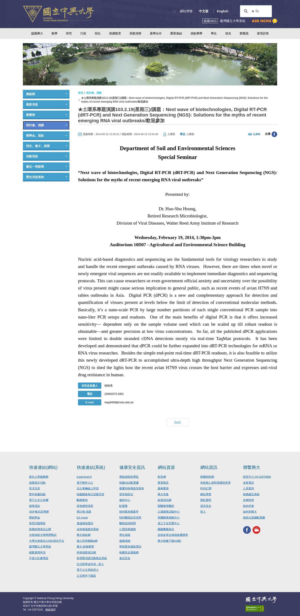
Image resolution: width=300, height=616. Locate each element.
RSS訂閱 (205, 488)
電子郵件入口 (85, 482)
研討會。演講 (35, 125)
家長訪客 (263, 33)
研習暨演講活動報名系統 (92, 558)
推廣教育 (115, 33)
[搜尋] (255, 11)
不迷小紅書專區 (38, 558)
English (222, 11)
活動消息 (32, 156)
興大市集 (163, 494)
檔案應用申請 (37, 552)
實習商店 (163, 482)
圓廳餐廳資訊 (166, 529)
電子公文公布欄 (38, 500)
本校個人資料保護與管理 (215, 482)
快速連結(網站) (43, 467)
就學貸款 (34, 506)
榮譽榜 (30, 115)
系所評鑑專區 (37, 523)
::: (174, 11)
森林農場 (163, 488)
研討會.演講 (84, 511)
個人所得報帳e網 (87, 540)
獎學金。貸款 (35, 135)
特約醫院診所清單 (130, 517)
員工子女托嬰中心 (169, 523)
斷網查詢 (82, 500)
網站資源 (166, 467)
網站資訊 (208, 467)
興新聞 (30, 94)
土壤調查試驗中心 (169, 511)
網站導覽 (186, 11)
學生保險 (124, 534)
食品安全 (124, 558)
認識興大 (37, 33)
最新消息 (32, 104)
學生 (214, 33)
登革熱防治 (126, 494)
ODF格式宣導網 (39, 511)
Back (177, 422)
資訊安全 (205, 506)
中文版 (203, 11)
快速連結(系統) (91, 467)
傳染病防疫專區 (129, 476)
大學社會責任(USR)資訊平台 (46, 540)
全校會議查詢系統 (88, 529)
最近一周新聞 (35, 166)
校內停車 (248, 506)
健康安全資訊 (132, 467)
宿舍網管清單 (85, 506)
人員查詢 (248, 488)
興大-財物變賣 (85, 546)
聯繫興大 (251, 467)
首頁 (80, 92)
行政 (83, 33)
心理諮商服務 (127, 529)
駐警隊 (123, 506)
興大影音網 (256, 530)
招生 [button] (98, 33)
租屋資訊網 (164, 500)
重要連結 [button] (176, 33)
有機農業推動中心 (169, 517)
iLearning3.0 (84, 476)
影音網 (162, 476)
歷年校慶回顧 (37, 494)
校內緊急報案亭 (129, 511)
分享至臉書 (274, 134)
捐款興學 (196, 33)
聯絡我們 (50, 609)
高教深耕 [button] (135, 33)
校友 (228, 33)
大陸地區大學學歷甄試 (43, 534)
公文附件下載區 (86, 575)
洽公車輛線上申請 (88, 488)
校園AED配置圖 (129, 482)
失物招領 (248, 500)
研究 (69, 33)
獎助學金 (34, 517)
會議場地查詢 (85, 523)
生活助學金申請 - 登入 (90, 564)
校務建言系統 (251, 494)
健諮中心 (124, 500)
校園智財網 (207, 476)
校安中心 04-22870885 (257, 476)
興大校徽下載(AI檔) (169, 540)
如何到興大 (250, 511)
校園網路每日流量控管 (90, 494)
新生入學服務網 (38, 476)
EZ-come (82, 517)
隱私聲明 (205, 500)
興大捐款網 (83, 534)
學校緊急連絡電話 (130, 546)
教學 (54, 33)
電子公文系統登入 (88, 569)
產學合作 (156, 33)
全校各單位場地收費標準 (173, 534)
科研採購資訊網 (86, 552)
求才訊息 (34, 488)
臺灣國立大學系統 (40, 546)
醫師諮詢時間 (127, 523)
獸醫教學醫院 (166, 506)
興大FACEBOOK (247, 530)
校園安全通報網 (129, 552)
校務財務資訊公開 (40, 529)
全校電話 (248, 482)
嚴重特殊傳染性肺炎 (131, 488)
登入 (203, 511)
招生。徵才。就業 (38, 146)
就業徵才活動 (37, 482)
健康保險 (124, 540)
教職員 (244, 33)
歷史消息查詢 (35, 177)
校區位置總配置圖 (254, 517)
